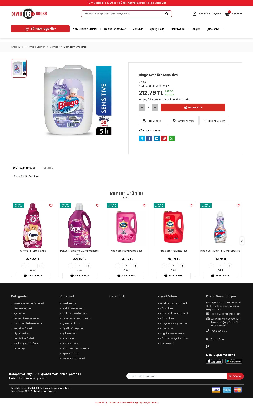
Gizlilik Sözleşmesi (73, 308)
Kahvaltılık (117, 296)
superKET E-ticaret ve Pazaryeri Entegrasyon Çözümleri (126, 402)
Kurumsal (67, 296)
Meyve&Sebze (22, 308)
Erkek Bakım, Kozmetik (174, 303)
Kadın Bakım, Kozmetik (174, 313)
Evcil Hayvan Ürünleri (26, 343)
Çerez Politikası (72, 323)
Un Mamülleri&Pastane (28, 323)
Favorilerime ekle (150, 130)
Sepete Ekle (193, 107)
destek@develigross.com (223, 313)
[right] (242, 241)
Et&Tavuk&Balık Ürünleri (29, 303)
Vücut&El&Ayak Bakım (174, 338)
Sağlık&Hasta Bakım (172, 333)
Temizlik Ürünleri (24, 338)
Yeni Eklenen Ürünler (85, 29)
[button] (233, 13)
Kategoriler (19, 296)
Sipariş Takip (157, 29)
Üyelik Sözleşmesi (73, 328)
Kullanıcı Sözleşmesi (74, 313)
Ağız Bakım (167, 318)
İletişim (195, 29)
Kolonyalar (167, 328)
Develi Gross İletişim (221, 296)
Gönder (235, 376)
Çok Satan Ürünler (115, 29)
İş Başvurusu (70, 343)
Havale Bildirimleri (73, 358)
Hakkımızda (178, 29)
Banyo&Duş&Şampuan (174, 323)
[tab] (24, 167)
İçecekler (19, 313)
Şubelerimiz (214, 29)
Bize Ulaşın (68, 338)
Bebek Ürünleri (23, 328)
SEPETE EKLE (33, 275)
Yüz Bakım (166, 308)
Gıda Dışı (19, 348)
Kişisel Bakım (21, 333)
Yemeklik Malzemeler (27, 318)
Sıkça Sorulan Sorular (75, 348)
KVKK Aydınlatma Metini (77, 318)
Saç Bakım (166, 343)
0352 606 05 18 (216, 331)
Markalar (138, 29)
